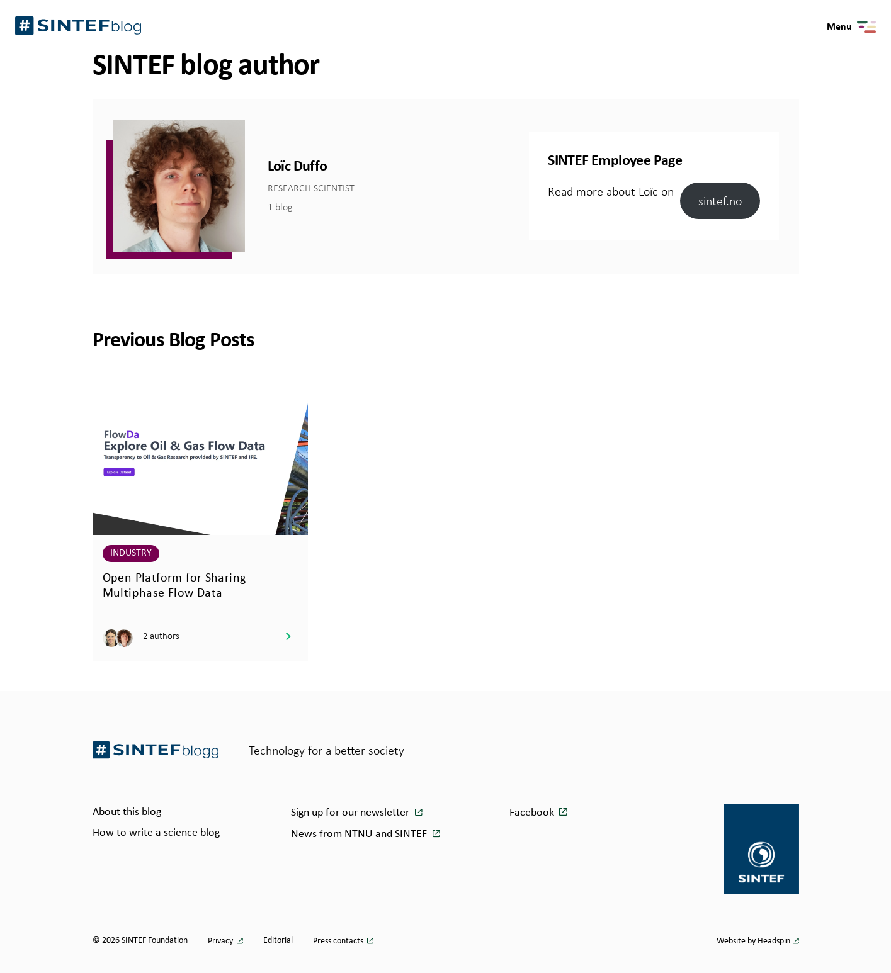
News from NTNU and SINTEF (360, 834)
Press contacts (339, 941)
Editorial (278, 940)
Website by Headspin (753, 941)
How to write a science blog (156, 833)
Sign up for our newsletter (351, 813)
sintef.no (720, 200)
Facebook (532, 813)
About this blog (127, 812)
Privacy (221, 941)
